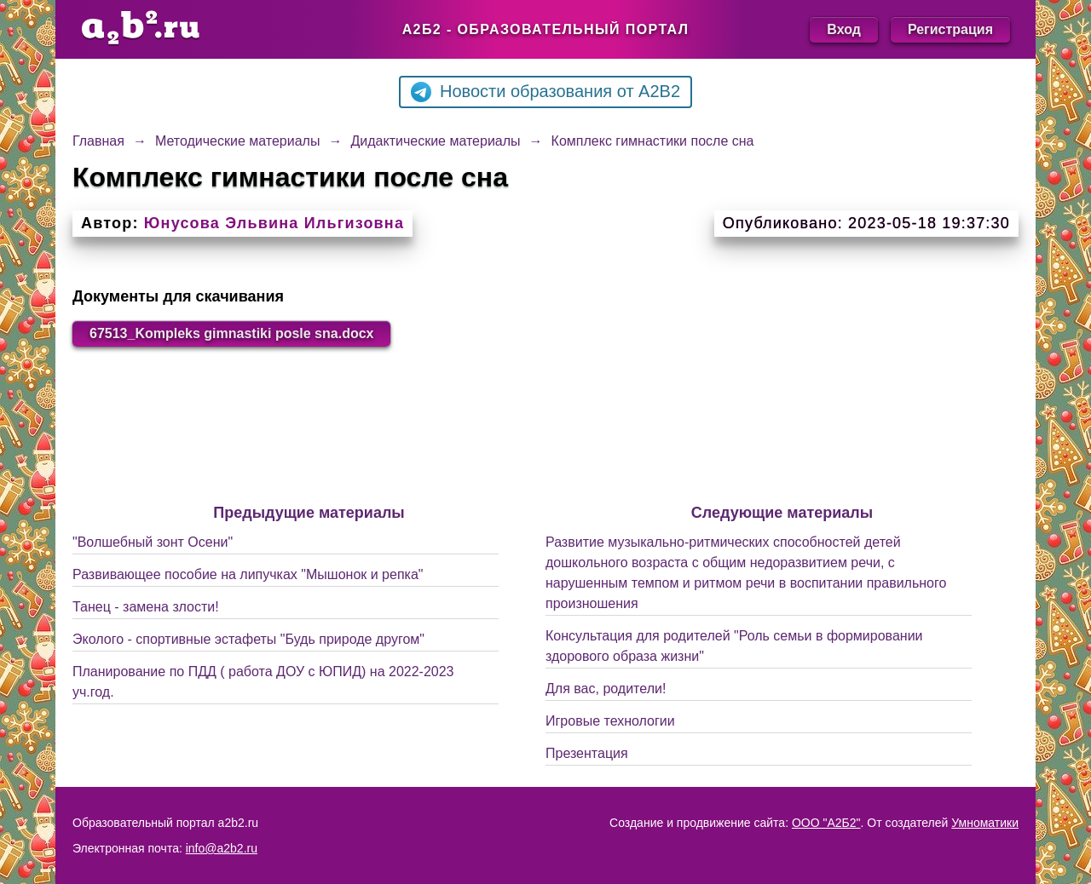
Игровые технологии (610, 721)
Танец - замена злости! (145, 607)
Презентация (587, 753)
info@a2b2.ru (221, 848)
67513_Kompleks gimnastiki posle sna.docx (231, 333)
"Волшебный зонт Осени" (152, 542)
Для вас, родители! (606, 688)
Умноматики (985, 822)
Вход (844, 29)
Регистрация (950, 29)
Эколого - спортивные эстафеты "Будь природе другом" (248, 639)
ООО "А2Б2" (826, 822)
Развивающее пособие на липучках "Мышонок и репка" (248, 574)
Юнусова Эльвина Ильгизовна (274, 223)
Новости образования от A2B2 (545, 92)
